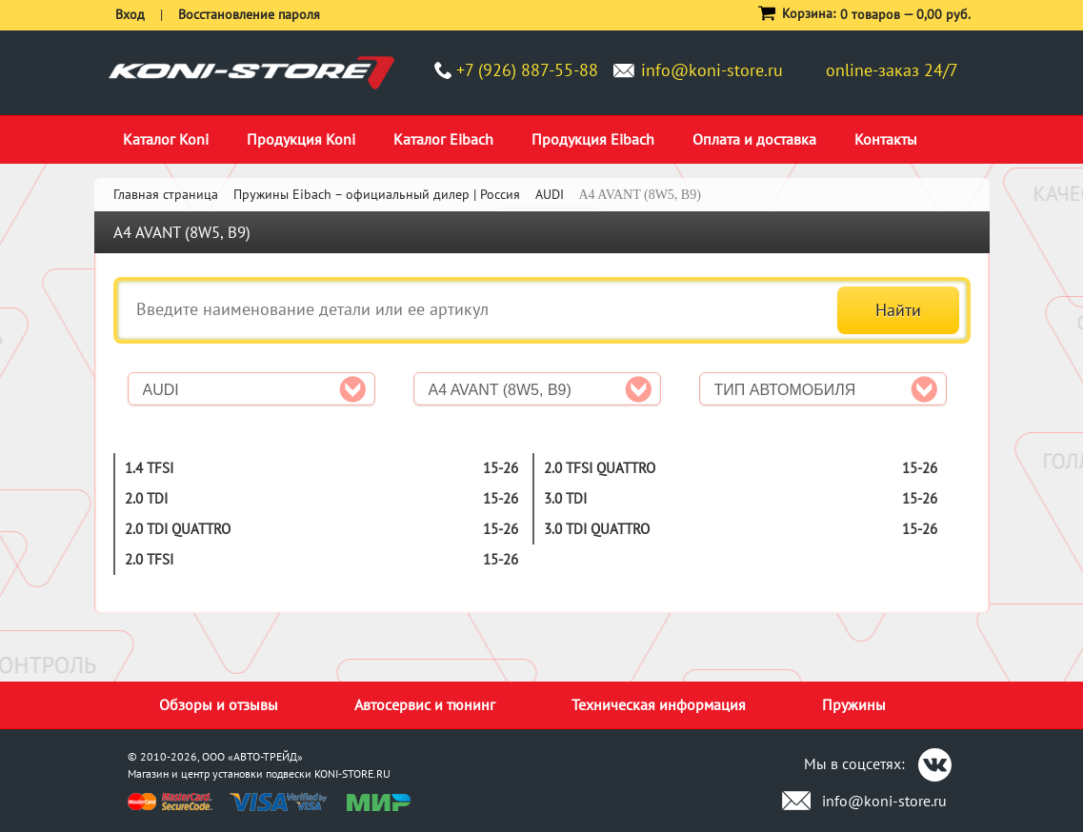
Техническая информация (659, 704)
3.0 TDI (565, 498)
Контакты (885, 139)
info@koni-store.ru (712, 70)
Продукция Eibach (592, 139)
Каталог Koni (166, 139)
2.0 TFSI (149, 559)
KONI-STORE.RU (352, 773)
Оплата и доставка (754, 139)
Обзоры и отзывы (218, 704)
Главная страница (165, 194)
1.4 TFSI (149, 468)
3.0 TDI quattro (597, 529)
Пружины (854, 704)
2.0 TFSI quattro (599, 468)
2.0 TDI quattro (178, 529)
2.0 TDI (146, 498)
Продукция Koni (301, 139)
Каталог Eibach (443, 139)
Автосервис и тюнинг (424, 704)
